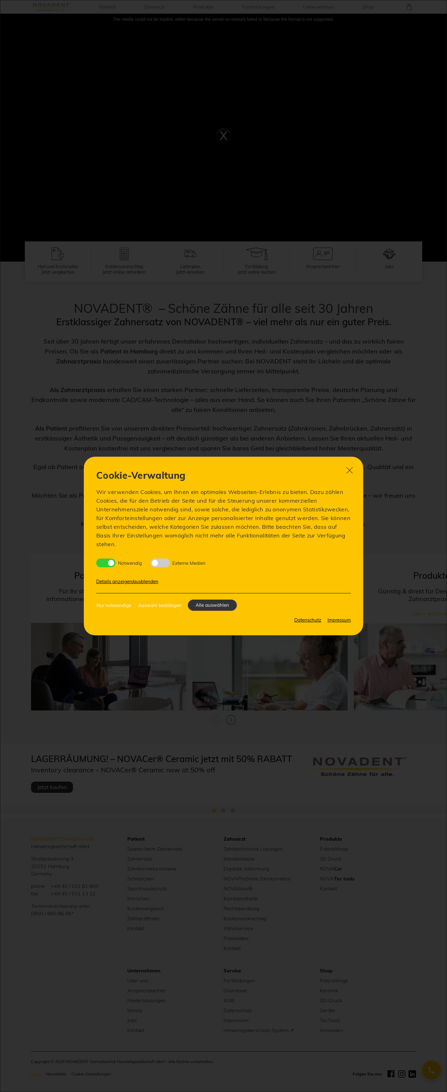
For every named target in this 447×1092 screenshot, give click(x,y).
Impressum (339, 620)
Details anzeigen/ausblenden (127, 581)
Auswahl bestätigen (159, 605)
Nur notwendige (114, 605)
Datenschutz (307, 620)
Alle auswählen (212, 605)
